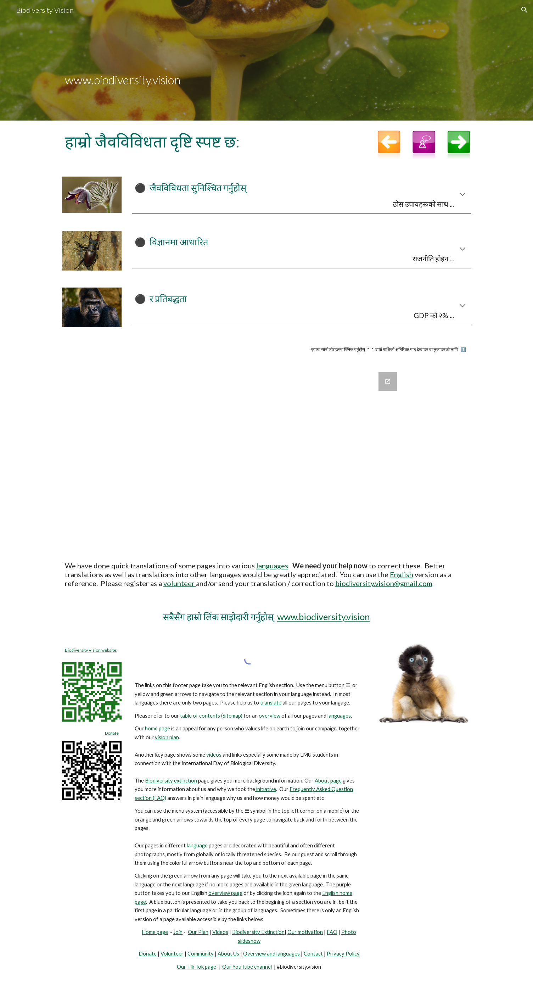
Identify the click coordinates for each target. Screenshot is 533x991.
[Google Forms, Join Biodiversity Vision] (266, 456)
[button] (524, 9)
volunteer (179, 583)
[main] (266, 60)
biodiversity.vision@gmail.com (383, 583)
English (401, 574)
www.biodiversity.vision (323, 616)
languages (272, 565)
